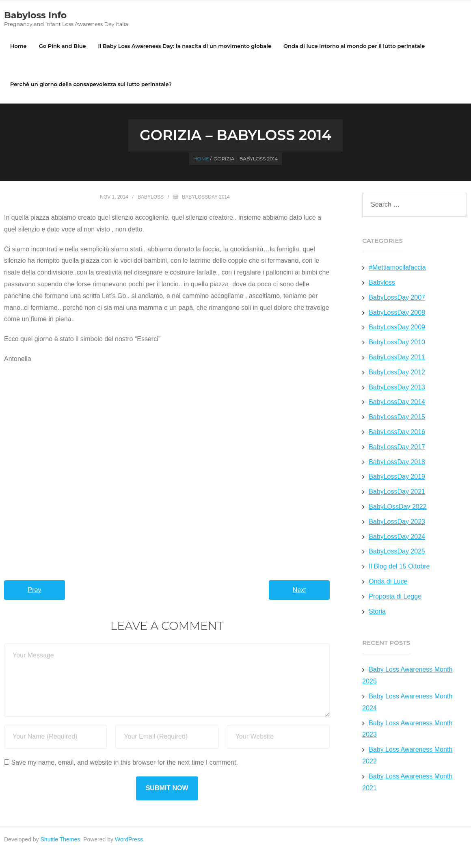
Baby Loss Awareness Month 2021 (407, 783)
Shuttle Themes (60, 840)
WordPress (129, 840)
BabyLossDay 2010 (397, 343)
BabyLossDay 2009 (397, 328)
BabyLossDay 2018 (397, 462)
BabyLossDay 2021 (397, 492)
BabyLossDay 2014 (206, 198)
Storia (377, 612)
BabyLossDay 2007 (397, 298)
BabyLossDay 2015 (397, 418)
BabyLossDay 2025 (397, 552)
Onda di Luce (388, 582)
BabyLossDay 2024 (397, 537)
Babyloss (151, 198)
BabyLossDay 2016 (397, 433)
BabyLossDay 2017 (397, 447)
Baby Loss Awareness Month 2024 (407, 703)
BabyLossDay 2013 (397, 388)
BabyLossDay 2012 (397, 373)
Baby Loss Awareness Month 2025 (407, 676)
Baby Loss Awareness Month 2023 (407, 729)
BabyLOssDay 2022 (397, 507)
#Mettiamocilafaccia (397, 268)
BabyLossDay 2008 (397, 313)
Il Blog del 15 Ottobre (399, 567)
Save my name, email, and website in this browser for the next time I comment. (124, 763)
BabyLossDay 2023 (397, 522)
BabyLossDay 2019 (397, 477)
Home (18, 46)
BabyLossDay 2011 (397, 358)
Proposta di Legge (395, 597)
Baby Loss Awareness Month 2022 (407, 756)
